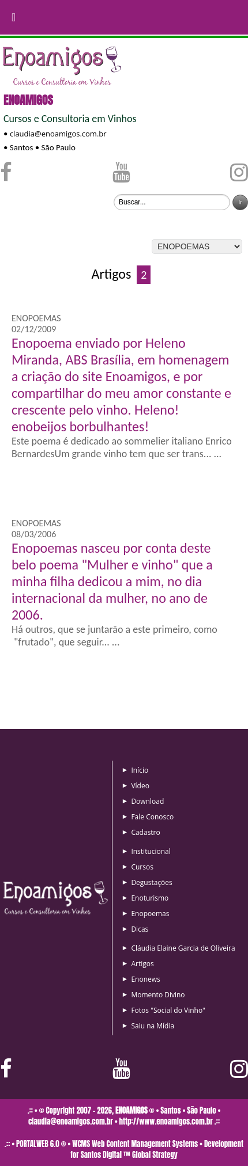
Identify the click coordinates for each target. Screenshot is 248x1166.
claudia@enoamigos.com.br (58, 133)
